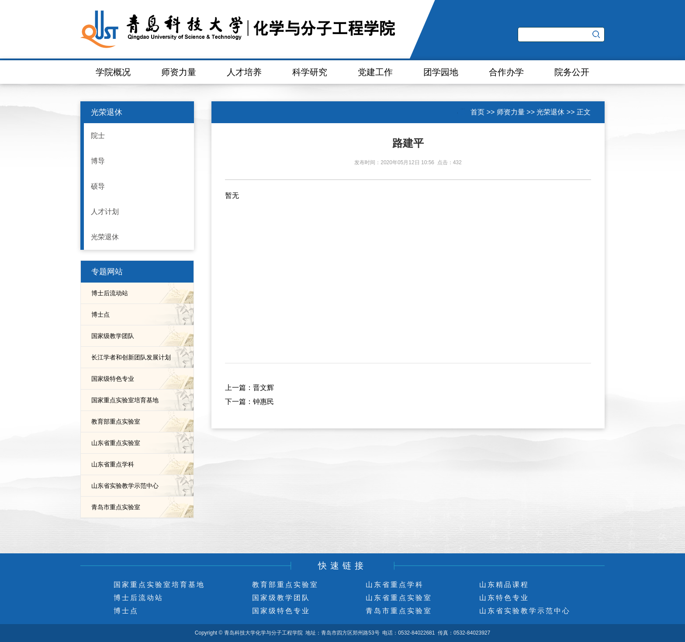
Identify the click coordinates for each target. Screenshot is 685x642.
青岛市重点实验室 (115, 507)
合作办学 (506, 72)
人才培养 (244, 72)
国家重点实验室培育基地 (125, 400)
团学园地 (440, 72)
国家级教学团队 (112, 335)
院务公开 (571, 72)
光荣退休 (550, 112)
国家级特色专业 (112, 378)
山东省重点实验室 (115, 442)
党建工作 (375, 72)
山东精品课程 (504, 584)
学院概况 (113, 72)
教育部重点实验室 (115, 421)
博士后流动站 (109, 293)
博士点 (100, 314)
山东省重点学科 (112, 464)
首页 (477, 112)
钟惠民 (263, 401)
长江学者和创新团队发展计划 (131, 357)
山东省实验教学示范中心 (125, 485)
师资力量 (178, 72)
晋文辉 (263, 387)
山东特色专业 (504, 597)
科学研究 (309, 72)
